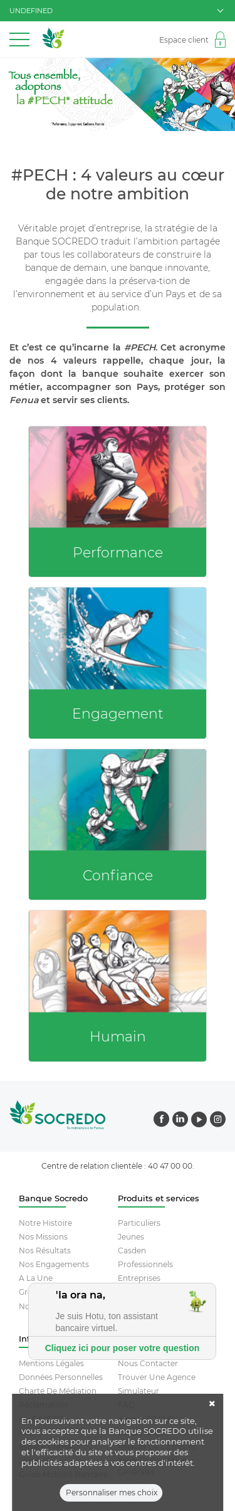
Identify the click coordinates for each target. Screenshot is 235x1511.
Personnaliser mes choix (111, 1498)
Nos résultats (45, 1250)
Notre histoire (45, 1223)
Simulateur (138, 1391)
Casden (132, 1250)
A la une (36, 1278)
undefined (116, 10)
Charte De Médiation (58, 1391)
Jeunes (131, 1236)
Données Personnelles (61, 1377)
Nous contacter (148, 1363)
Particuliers (139, 1223)
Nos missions (43, 1236)
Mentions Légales (51, 1363)
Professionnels (145, 1264)
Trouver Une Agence (157, 1377)
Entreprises (139, 1278)
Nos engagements (54, 1264)
